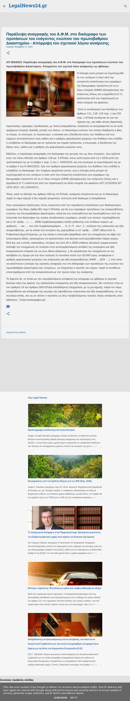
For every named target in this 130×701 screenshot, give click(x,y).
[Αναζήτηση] (126, 6)
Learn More (60, 698)
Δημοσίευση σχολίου (16, 332)
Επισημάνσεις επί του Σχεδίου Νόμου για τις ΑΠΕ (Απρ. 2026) (60, 481)
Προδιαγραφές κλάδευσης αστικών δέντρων (51, 430)
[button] (8, 53)
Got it (74, 698)
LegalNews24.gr (28, 6)
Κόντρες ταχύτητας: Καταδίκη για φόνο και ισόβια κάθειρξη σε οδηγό (64, 588)
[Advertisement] (65, 365)
